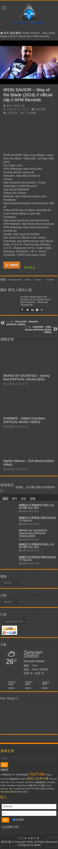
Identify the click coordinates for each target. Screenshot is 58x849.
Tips (11, 788)
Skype (49, 774)
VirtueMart (11, 785)
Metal (29, 280)
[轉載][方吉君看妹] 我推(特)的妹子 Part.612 (37, 519)
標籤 (32, 498)
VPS (3, 782)
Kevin (37, 845)
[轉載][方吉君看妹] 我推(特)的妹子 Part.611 (37, 559)
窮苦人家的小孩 (15, 105)
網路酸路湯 (14, 779)
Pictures (53, 779)
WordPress (30, 782)
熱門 (14, 498)
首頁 (4, 33)
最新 (5, 498)
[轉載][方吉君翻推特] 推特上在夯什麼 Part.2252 (36, 506)
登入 (34, 487)
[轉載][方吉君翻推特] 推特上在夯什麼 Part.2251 (36, 546)
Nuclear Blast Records (14, 791)
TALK (13, 782)
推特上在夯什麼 (38, 778)
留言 (23, 498)
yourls (49, 785)
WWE (3, 785)
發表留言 (12, 112)
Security (4, 788)
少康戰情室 (6, 774)
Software (50, 788)
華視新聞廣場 (22, 774)
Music (38, 280)
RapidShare (22, 785)
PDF (13, 774)
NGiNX (23, 779)
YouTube (50, 280)
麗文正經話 (41, 788)
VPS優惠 (41, 785)
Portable (4, 779)
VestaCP (20, 782)
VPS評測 (51, 782)
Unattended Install (21, 788)
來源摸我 (12, 265)
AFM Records (15, 280)
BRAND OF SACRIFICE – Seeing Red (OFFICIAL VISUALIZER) (26, 377)
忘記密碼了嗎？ (11, 827)
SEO (7, 782)
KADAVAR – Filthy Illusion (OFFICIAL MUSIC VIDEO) (38, 329)
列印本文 (29, 267)
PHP (33, 788)
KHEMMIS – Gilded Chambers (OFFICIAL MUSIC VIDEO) (24, 420)
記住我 (18, 819)
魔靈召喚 (32, 785)
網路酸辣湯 (41, 782)
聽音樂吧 (15, 33)
